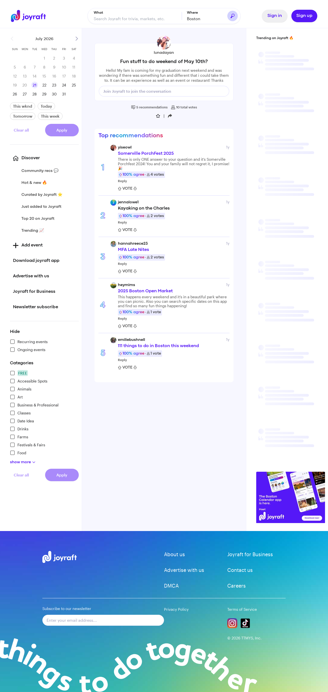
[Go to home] (30, 16)
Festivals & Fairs (27, 444)
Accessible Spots (28, 381)
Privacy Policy (176, 609)
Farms (19, 436)
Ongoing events (27, 349)
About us (174, 554)
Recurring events (29, 341)
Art (16, 396)
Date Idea (22, 420)
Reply (122, 181)
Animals (20, 388)
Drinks (19, 428)
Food (18, 452)
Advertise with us (184, 570)
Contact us (240, 570)
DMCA (171, 586)
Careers (236, 586)
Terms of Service (242, 609)
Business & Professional (34, 404)
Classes (20, 412)
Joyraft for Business (250, 554)
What (98, 12)
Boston (193, 18)
